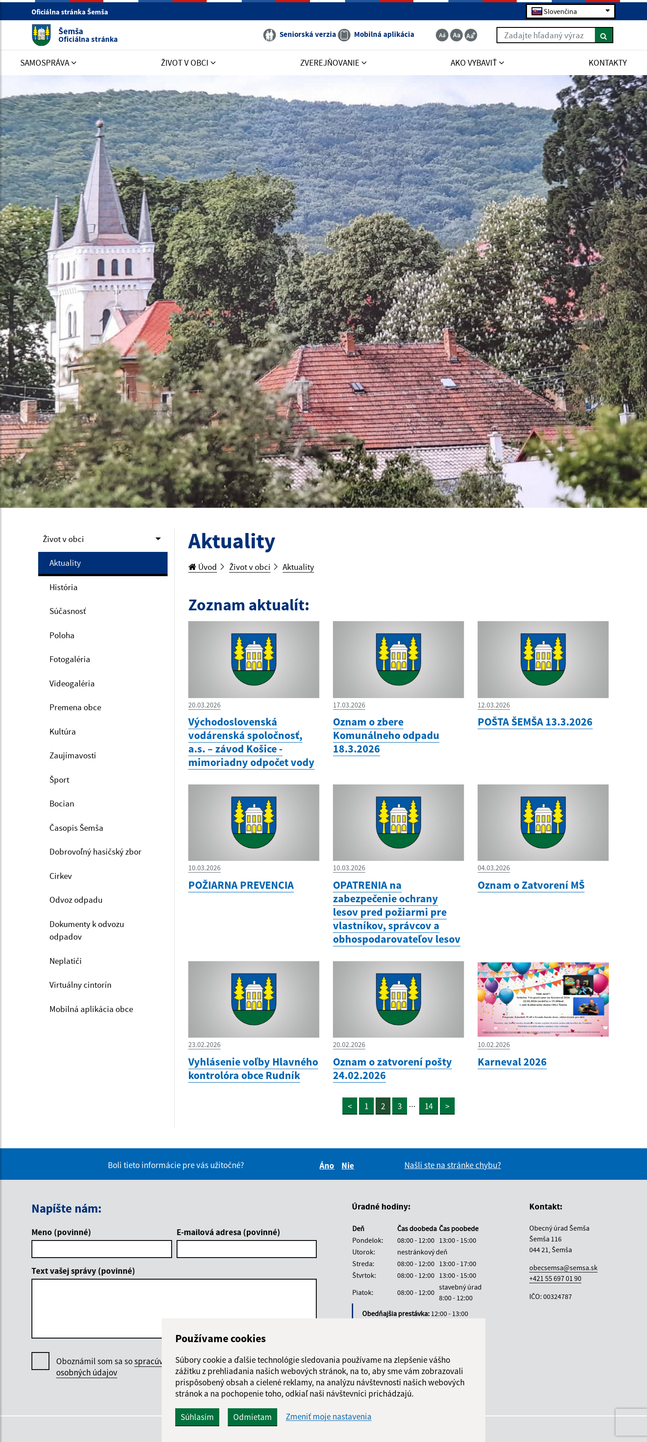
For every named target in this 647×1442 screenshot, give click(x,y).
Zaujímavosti (72, 755)
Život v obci (63, 538)
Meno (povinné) (61, 1232)
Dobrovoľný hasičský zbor (95, 851)
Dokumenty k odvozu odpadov (86, 930)
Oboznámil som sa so (119, 1367)
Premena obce (75, 707)
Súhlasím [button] (197, 1416)
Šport (59, 779)
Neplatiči (65, 960)
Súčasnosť (67, 610)
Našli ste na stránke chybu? (452, 1165)
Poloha (62, 635)
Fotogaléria (69, 659)
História (63, 587)
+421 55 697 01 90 (555, 1278)
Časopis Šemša (76, 827)
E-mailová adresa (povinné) (228, 1232)
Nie (349, 1165)
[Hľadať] (604, 35)
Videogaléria (72, 683)
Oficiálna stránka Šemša (73, 11)
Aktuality (65, 562)
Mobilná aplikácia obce (91, 1008)
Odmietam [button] (252, 1416)
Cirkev (60, 875)
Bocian (61, 803)
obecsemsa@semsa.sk (563, 1267)
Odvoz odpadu (75, 899)
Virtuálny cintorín (80, 984)
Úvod (202, 566)
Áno (328, 1165)
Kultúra (62, 731)
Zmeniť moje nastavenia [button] (329, 1416)
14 (429, 1106)
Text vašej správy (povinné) (83, 1270)
